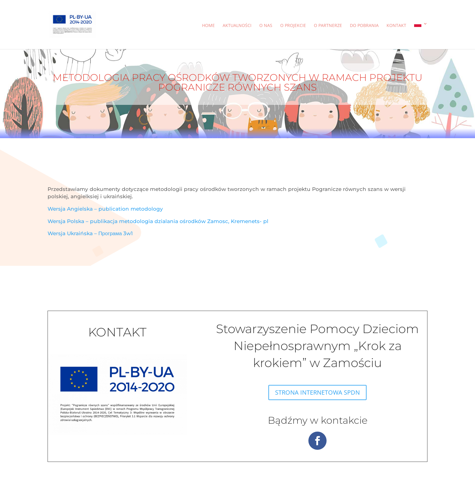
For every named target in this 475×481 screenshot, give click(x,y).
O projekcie (293, 25)
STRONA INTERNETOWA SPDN (317, 392)
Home (208, 25)
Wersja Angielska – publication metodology (105, 209)
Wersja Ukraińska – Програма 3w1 (90, 233)
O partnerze (328, 25)
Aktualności (237, 25)
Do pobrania (364, 25)
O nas (265, 25)
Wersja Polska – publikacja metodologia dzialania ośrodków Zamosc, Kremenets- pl (158, 221)
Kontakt (396, 25)
